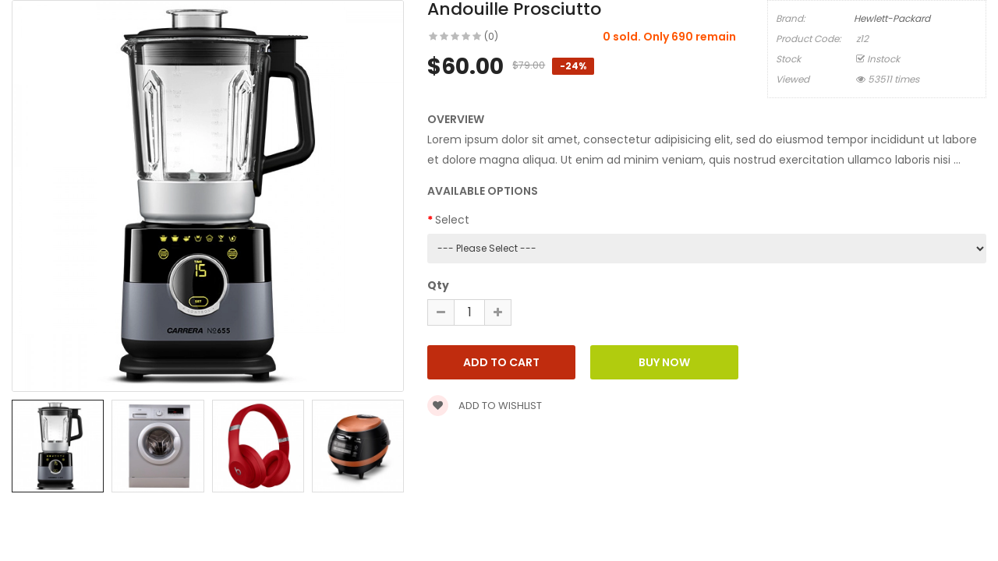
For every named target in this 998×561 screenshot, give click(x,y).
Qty (438, 285)
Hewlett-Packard (892, 18)
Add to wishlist (484, 405)
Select (452, 220)
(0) (491, 36)
